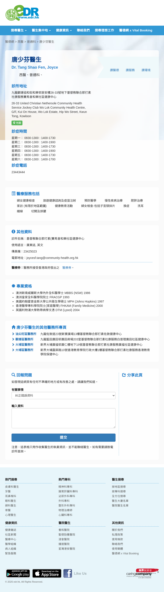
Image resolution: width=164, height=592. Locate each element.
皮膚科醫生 (12, 486)
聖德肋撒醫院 (67, 534)
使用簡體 (117, 548)
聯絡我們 (83, 30)
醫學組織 (10, 544)
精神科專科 (65, 486)
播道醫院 (64, 544)
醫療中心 (10, 539)
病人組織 (10, 548)
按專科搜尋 (119, 491)
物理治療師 (65, 510)
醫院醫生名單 (120, 505)
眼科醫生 (10, 500)
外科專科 (64, 500)
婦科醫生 (10, 505)
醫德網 (9, 41)
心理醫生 (10, 515)
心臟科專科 (65, 515)
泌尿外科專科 (67, 496)
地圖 (17, 122)
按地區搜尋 (119, 486)
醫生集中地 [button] (41, 30)
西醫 (20, 41)
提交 (63, 438)
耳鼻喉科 (10, 496)
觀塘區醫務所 (22, 339)
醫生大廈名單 (120, 500)
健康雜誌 (10, 530)
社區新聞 (10, 534)
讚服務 (130, 70)
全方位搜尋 (119, 496)
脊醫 (8, 510)
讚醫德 (114, 70)
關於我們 (117, 530)
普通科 (31, 41)
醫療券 (65, 267)
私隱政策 (117, 534)
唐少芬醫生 (46, 41)
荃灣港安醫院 (67, 548)
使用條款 (117, 539)
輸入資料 (17, 406)
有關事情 (17, 389)
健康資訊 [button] (64, 30)
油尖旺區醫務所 (24, 334)
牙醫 (8, 491)
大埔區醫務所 (22, 344)
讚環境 (146, 70)
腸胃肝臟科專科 (68, 491)
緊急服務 (10, 553)
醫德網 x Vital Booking (135, 30)
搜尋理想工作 (104, 30)
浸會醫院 (64, 539)
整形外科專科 (67, 505)
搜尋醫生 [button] (19, 30)
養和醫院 (64, 530)
